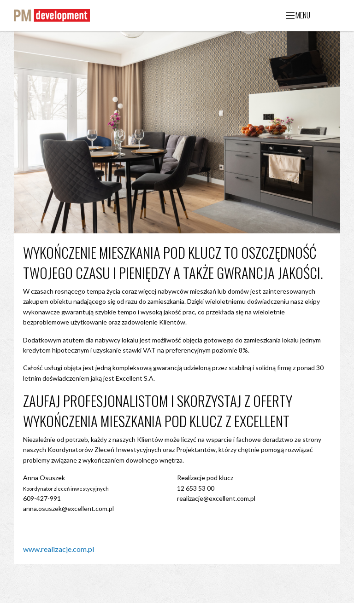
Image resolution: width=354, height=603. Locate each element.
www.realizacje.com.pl (58, 549)
